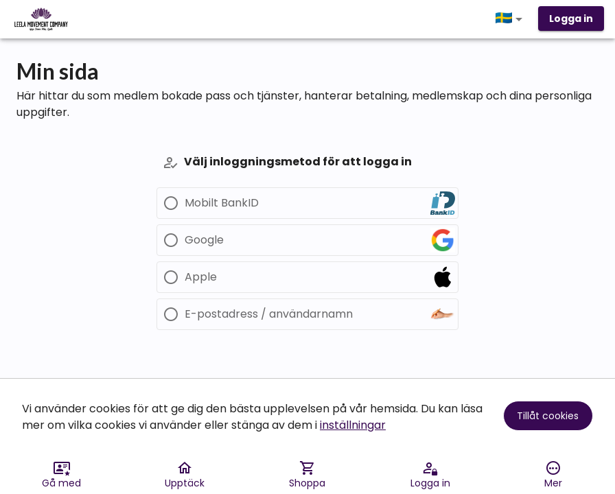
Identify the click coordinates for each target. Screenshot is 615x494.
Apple (201, 277)
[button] (511, 19)
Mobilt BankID (222, 203)
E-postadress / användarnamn (269, 314)
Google (204, 240)
